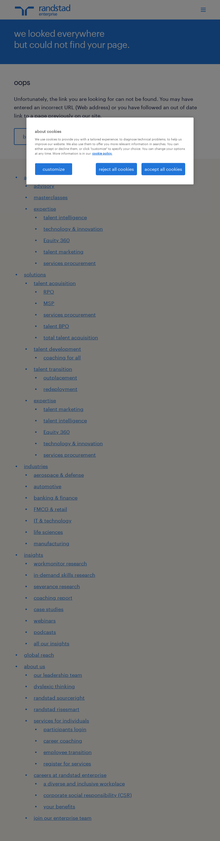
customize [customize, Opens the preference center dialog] (54, 168)
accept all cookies (163, 168)
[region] (110, 150)
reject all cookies (116, 168)
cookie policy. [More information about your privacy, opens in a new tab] (102, 153)
